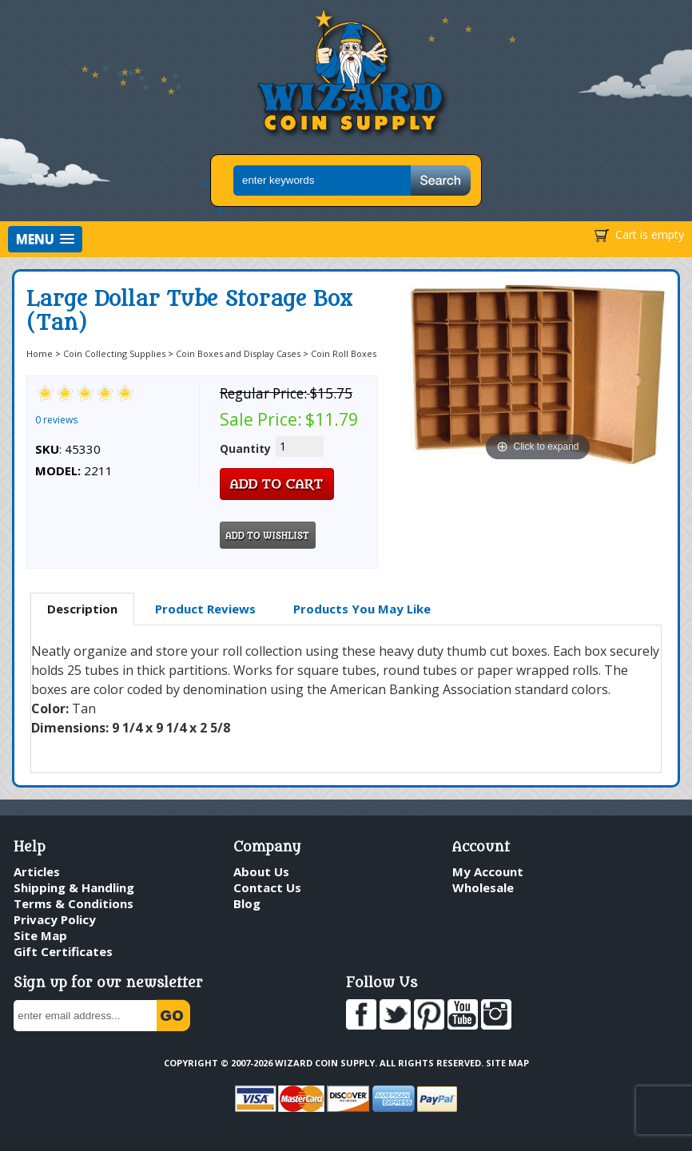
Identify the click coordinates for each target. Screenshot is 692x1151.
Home (39, 353)
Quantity (245, 448)
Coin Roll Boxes (343, 353)
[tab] (82, 609)
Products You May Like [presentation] (362, 609)
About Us (261, 871)
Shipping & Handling (74, 887)
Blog (246, 903)
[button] (45, 239)
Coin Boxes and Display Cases (238, 353)
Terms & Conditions (73, 903)
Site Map (40, 935)
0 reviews (56, 420)
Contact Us (267, 887)
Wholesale (483, 887)
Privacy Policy (55, 919)
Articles (37, 871)
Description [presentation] (82, 609)
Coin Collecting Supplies (114, 353)
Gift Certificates (63, 951)
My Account (487, 871)
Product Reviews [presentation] (205, 609)
